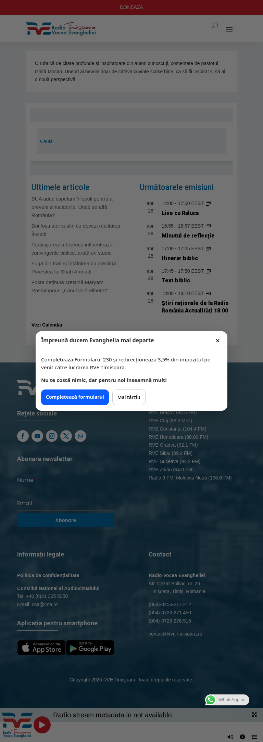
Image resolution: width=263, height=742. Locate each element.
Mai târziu (128, 397)
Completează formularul (75, 397)
